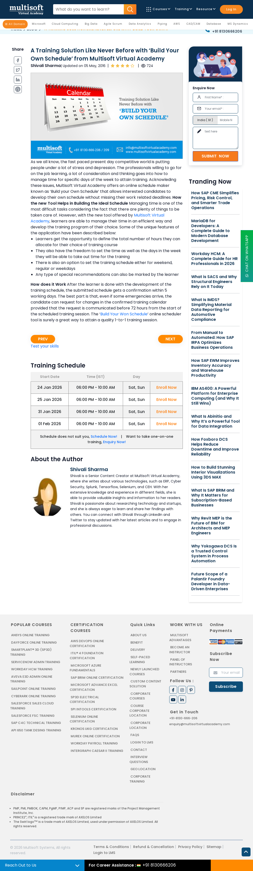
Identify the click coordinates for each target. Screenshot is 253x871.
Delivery (137, 649)
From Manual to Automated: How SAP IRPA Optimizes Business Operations (212, 340)
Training (183, 9)
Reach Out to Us (20, 865)
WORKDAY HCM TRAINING (32, 669)
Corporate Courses (139, 696)
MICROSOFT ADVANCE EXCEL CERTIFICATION (94, 692)
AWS (178, 25)
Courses (158, 9)
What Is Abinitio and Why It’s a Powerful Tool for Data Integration (215, 421)
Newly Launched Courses (144, 671)
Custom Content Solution (145, 684)
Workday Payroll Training (94, 747)
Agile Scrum (114, 25)
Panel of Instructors (180, 662)
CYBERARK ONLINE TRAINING (34, 696)
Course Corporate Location (139, 710)
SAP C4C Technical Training (36, 722)
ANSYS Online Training (31, 635)
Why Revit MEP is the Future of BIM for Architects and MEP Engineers (211, 526)
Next (170, 339)
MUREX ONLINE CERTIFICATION (95, 740)
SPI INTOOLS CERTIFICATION (94, 713)
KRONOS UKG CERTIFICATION (94, 733)
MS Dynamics (239, 25)
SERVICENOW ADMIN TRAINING (36, 661)
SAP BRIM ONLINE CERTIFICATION (84, 680)
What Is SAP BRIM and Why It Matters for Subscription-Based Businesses (212, 498)
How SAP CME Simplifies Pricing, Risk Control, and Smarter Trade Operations (215, 200)
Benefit (136, 642)
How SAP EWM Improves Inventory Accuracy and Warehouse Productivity (215, 368)
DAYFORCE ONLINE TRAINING (34, 642)
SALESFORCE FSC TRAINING (33, 715)
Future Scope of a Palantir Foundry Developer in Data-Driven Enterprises (210, 581)
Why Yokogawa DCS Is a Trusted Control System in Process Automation (214, 554)
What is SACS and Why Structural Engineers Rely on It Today (214, 281)
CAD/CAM (195, 25)
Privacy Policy (190, 846)
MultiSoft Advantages (180, 637)
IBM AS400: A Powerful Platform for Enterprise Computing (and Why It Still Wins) (215, 396)
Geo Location (143, 768)
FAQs (134, 734)
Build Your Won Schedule (124, 314)
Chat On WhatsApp (246, 256)
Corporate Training (139, 778)
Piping (164, 25)
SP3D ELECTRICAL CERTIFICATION (84, 704)
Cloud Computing (66, 25)
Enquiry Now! (114, 441)
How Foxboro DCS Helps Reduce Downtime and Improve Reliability (215, 447)
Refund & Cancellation (153, 846)
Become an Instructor (179, 649)
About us (138, 635)
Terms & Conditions (111, 846)
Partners (178, 671)
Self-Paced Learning (139, 659)
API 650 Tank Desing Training (36, 729)
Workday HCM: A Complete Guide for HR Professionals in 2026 (214, 258)
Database (215, 25)
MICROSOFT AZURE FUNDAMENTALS (85, 668)
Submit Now (215, 156)
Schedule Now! (104, 436)
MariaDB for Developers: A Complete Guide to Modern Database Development (210, 230)
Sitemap (214, 846)
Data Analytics (141, 25)
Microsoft (40, 25)
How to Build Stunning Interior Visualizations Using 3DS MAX (213, 472)
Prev (43, 339)
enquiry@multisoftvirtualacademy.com (199, 724)
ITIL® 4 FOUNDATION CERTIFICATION (87, 655)
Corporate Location (139, 725)
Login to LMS (141, 742)
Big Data (92, 25)
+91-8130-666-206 (183, 718)
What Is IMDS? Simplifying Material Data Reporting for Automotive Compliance (211, 309)
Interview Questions (138, 759)
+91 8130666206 (227, 31)
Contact (138, 749)
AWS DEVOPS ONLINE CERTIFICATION (87, 643)
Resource (205, 9)
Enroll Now (166, 387)
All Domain (15, 24)
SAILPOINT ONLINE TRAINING (34, 688)
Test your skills (45, 346)
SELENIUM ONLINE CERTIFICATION (84, 723)
